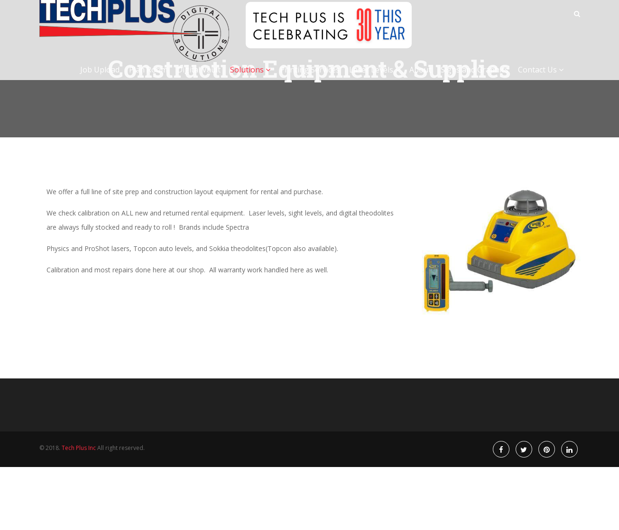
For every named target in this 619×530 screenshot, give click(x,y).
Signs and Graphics (474, 79)
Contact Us (541, 79)
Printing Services (310, 79)
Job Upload (100, 79)
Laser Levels (374, 79)
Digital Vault (199, 79)
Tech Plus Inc (79, 448)
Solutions (250, 79)
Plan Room (148, 79)
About (420, 79)
